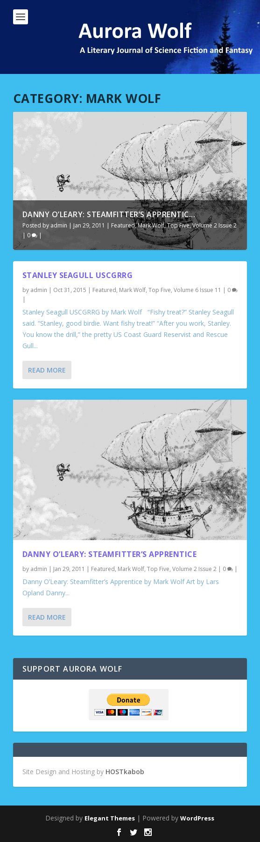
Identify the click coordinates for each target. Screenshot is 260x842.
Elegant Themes (109, 818)
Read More (47, 370)
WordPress (197, 818)
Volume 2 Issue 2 (214, 225)
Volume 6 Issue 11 (197, 290)
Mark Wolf (151, 225)
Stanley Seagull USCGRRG (77, 275)
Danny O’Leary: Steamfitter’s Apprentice (109, 554)
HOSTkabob (124, 771)
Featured (123, 225)
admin (58, 225)
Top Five (178, 225)
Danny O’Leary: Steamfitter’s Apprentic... (109, 214)
